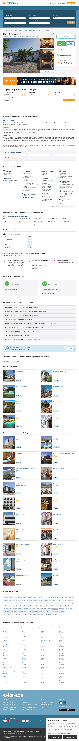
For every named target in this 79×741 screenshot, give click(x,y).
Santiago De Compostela (9, 671)
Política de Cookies (29, 731)
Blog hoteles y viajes (47, 702)
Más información (51, 109)
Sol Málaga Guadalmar (22, 575)
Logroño (61, 653)
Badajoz (24, 636)
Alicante (43, 631)
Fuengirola (22, 605)
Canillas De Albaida (8, 603)
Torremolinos (25, 614)
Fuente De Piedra (31, 605)
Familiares (15, 361)
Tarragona (5, 676)
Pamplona (61, 662)
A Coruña (5, 631)
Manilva (15, 608)
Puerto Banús (14, 611)
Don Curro (56, 499)
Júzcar (41, 605)
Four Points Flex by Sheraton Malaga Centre (26, 469)
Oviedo (23, 662)
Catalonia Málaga (20, 560)
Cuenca (42, 645)
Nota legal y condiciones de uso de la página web (13, 731)
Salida (56, 15)
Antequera (11, 600)
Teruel (23, 676)
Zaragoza (61, 680)
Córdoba (24, 645)
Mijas (38, 608)
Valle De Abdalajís (49, 614)
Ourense (5, 662)
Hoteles (5, 30)
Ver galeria (47, 71)
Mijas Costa (43, 608)
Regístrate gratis (12, 267)
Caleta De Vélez (62, 600)
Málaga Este (67, 605)
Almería (61, 631)
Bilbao (60, 636)
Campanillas (70, 600)
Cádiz (23, 640)
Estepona (11, 605)
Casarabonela (30, 603)
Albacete (24, 631)
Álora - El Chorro (69, 597)
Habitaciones (42, 109)
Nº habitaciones (8, 20)
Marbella (20, 608)
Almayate (62, 597)
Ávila (4, 636)
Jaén (4, 653)
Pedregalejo (6, 611)
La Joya (46, 605)
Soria (60, 671)
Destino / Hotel (8, 15)
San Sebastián (44, 667)
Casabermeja (23, 603)
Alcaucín (29, 597)
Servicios (33, 109)
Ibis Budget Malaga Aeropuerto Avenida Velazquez (24, 484)
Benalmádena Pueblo (46, 600)
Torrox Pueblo (41, 614)
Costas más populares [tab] (38, 627)
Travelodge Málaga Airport (23, 438)
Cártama (16, 603)
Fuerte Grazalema (21, 401)
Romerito (55, 529)
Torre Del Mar (18, 614)
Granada (24, 649)
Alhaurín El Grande (53, 597)
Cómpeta (58, 603)
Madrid (23, 658)
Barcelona (43, 636)
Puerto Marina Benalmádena (35, 611)
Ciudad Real (6, 645)
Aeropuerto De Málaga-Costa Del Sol (17, 597)
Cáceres (5, 640)
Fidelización (25, 702)
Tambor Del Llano (58, 401)
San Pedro (61, 611)
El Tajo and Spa (20, 499)
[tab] (39, 307)
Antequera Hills (57, 438)
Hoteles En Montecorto (34, 30)
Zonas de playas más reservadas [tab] (23, 627)
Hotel (25, 109)
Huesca (61, 649)
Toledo (42, 676)
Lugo (4, 658)
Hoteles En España (13, 30)
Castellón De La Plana (46, 640)
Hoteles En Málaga (23, 30)
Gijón (60, 645)
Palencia (43, 662)
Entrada (33, 15)
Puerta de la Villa (58, 417)
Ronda (56, 611)
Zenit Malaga (56, 560)
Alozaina (6, 600)
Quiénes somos (8, 702)
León (23, 653)
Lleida (42, 653)
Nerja (67, 608)
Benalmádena (36, 600)
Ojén (71, 608)
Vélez (56, 614)
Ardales (23, 600)
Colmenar (52, 603)
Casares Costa (38, 603)
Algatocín (35, 597)
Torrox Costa (33, 614)
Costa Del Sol (65, 603)
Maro (34, 608)
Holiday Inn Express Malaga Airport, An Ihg (64, 454)
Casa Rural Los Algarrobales (61, 371)
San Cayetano (57, 514)
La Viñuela (52, 605)
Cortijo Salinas (20, 371)
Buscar (71, 22)
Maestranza (56, 483)
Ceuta (60, 640)
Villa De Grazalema (21, 417)
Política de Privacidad (39, 731)
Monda (49, 608)
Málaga (5, 597)
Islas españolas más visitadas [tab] (53, 627)
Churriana (46, 603)
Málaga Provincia (8, 608)
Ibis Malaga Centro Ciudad (60, 468)
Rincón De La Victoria (48, 611)
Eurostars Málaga (21, 529)
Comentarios (70, 43)
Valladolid (5, 680)
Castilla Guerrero (58, 544)
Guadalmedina (20, 514)
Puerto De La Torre (23, 611)
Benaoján (55, 600)
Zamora (42, 680)
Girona (4, 649)
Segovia (24, 671)
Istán (37, 605)
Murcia (61, 658)
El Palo (5, 605)
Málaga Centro (60, 605)
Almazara (55, 575)
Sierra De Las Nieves (8, 614)
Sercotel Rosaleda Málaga (23, 544)
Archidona (18, 600)
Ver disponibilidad (69, 100)
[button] (71, 3)
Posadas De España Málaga (23, 453)
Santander (61, 667)
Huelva (42, 649)
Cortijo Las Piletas (58, 386)
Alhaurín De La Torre (43, 597)
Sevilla (42, 671)
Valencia (61, 676)
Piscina (6, 361)
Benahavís (29, 600)
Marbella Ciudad (27, 608)
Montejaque (62, 608)
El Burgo (71, 603)
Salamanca (24, 667)
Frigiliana (17, 605)
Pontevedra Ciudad (7, 667)
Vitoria (23, 680)
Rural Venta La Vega (21, 386)
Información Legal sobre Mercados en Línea (12, 733)
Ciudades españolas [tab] (8, 627)
